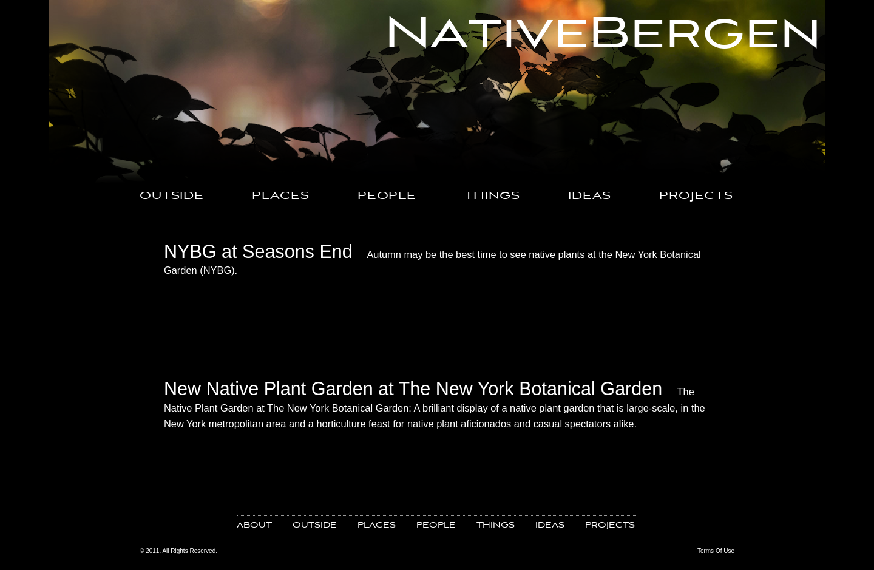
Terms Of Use (715, 551)
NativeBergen (603, 34)
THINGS (492, 196)
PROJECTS (696, 196)
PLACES (281, 196)
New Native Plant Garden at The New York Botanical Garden (413, 388)
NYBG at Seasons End (258, 251)
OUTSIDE (172, 196)
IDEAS (589, 196)
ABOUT (254, 525)
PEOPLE (386, 196)
